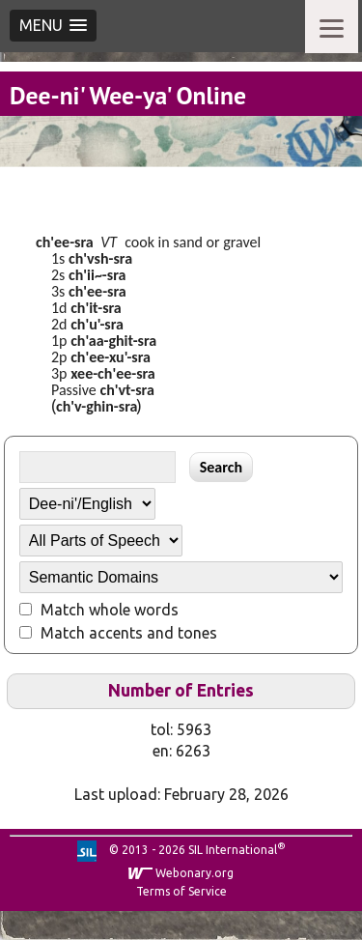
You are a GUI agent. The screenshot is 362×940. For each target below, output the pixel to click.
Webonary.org (194, 873)
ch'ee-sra (65, 242)
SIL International (232, 849)
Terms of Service (181, 891)
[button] (53, 26)
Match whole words (110, 609)
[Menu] (331, 26)
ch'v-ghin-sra (96, 406)
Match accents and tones (129, 632)
